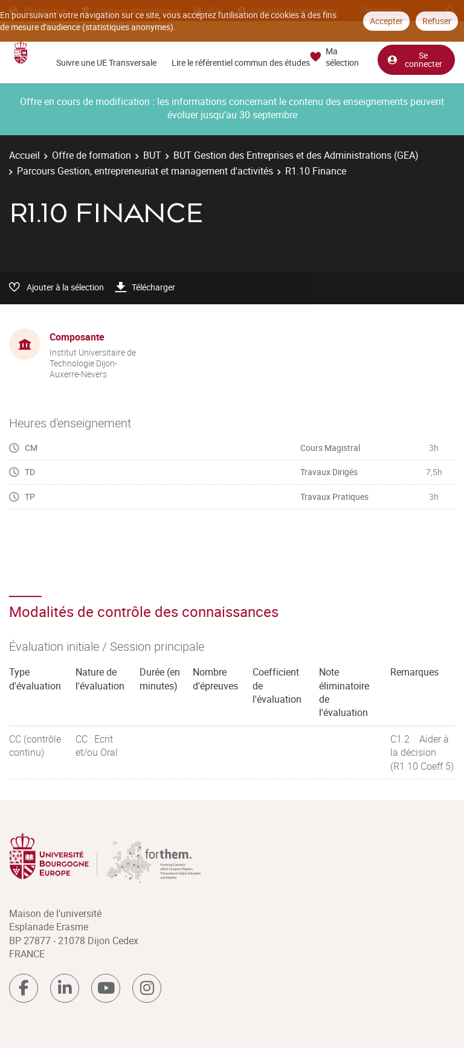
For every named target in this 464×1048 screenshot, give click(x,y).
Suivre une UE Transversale (106, 62)
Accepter (386, 21)
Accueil (24, 155)
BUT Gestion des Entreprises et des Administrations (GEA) (296, 155)
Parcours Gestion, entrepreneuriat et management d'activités (145, 170)
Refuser (436, 21)
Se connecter (414, 59)
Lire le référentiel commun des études (241, 62)
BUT (152, 155)
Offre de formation (91, 155)
